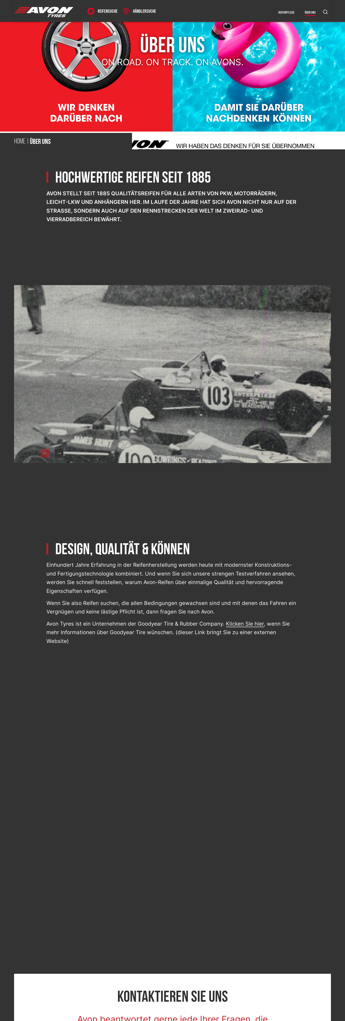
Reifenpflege (286, 13)
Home (20, 141)
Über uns (310, 13)
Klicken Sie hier (245, 624)
